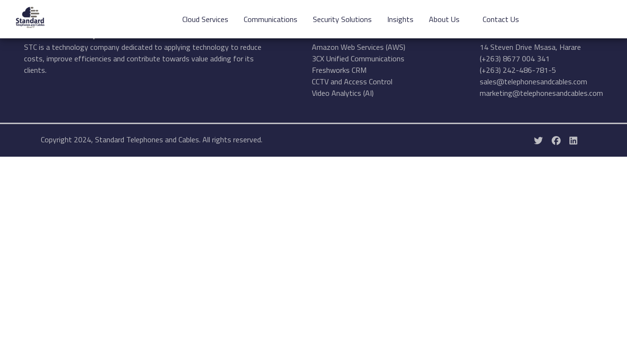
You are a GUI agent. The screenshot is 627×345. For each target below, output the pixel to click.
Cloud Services (205, 19)
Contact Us (501, 19)
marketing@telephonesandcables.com (541, 93)
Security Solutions (342, 19)
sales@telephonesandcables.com (533, 81)
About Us (444, 19)
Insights (400, 19)
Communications (270, 19)
